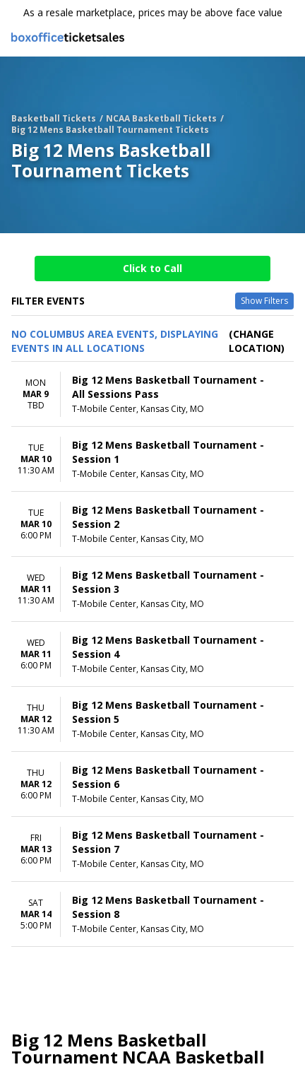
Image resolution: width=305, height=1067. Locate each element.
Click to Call (152, 268)
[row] (152, 394)
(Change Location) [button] (257, 341)
